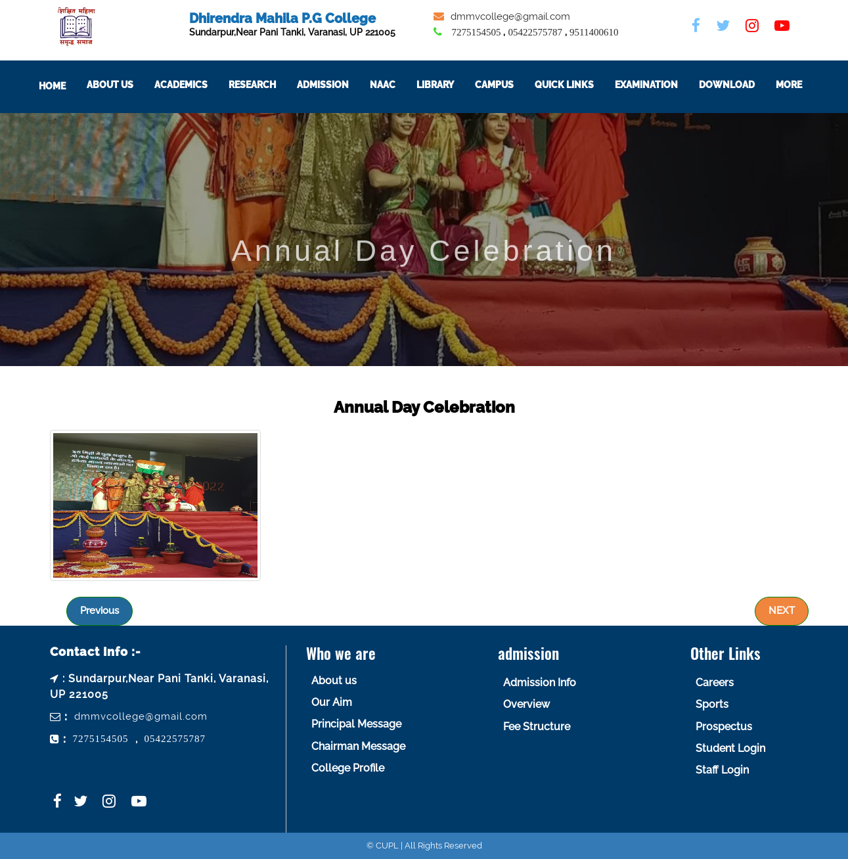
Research (266, 85)
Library (449, 85)
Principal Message (356, 724)
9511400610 (593, 32)
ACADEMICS (195, 85)
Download (741, 85)
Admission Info (539, 682)
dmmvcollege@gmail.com (510, 16)
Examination (660, 85)
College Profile (347, 768)
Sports (712, 704)
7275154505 (476, 32)
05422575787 (535, 32)
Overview (526, 704)
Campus (508, 85)
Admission (337, 85)
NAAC (397, 85)
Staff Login (722, 770)
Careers (715, 682)
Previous (99, 610)
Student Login (730, 748)
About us (334, 680)
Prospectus (724, 726)
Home (66, 86)
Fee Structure (536, 726)
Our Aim (331, 702)
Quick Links (578, 85)
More (803, 85)
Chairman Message (358, 746)
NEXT (782, 610)
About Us (124, 85)
